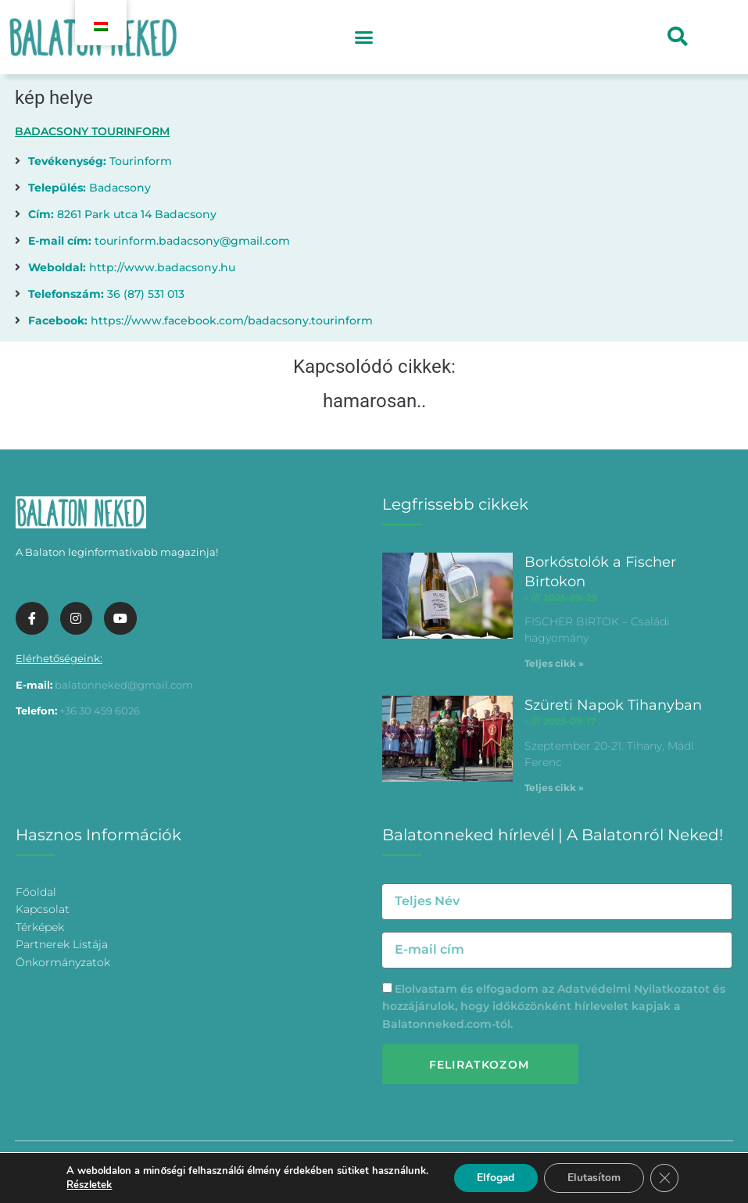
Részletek (87, 1185)
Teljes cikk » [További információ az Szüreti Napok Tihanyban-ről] (554, 787)
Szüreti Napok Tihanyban (613, 705)
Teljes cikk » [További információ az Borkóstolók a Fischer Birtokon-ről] (554, 663)
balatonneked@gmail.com (124, 684)
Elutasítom (594, 1177)
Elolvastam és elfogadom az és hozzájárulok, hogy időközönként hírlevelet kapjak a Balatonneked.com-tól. (553, 1006)
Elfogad (494, 1177)
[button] (364, 37)
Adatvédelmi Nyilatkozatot (633, 989)
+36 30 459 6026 (99, 710)
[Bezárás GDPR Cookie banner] (666, 1178)
